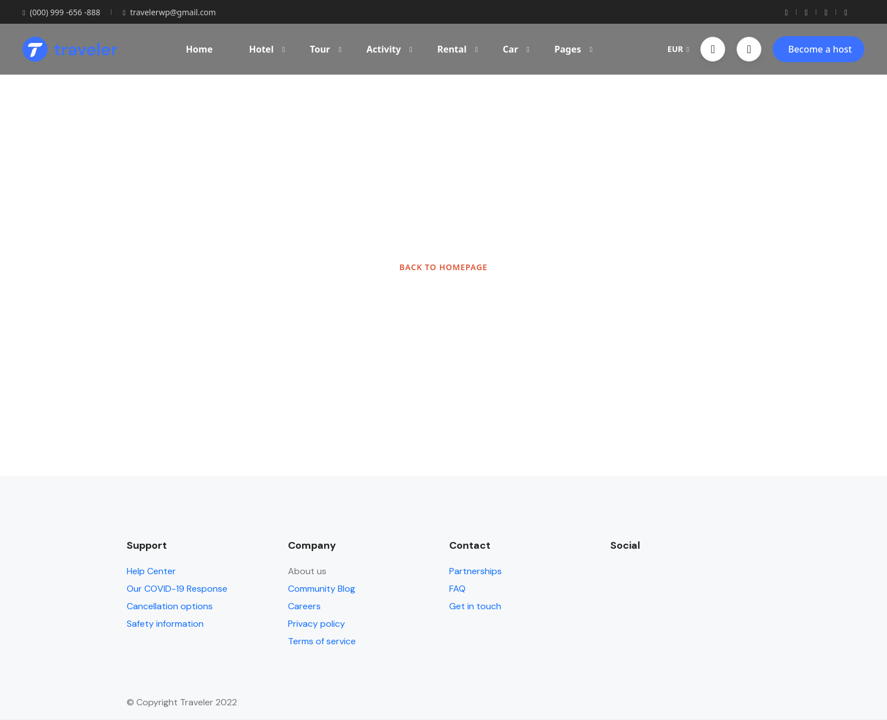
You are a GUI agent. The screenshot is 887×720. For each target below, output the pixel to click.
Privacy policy (316, 624)
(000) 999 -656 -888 (61, 12)
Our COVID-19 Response (177, 589)
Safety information (165, 624)
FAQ (457, 589)
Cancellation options (170, 606)
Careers (304, 606)
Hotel (267, 49)
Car (516, 49)
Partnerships (475, 571)
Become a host (820, 49)
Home (199, 49)
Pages (573, 49)
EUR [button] (678, 49)
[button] (712, 49)
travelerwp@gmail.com (169, 12)
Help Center (151, 571)
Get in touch (475, 606)
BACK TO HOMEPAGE (443, 267)
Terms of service (322, 641)
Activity (389, 49)
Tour (326, 49)
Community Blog (321, 589)
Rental (457, 49)
